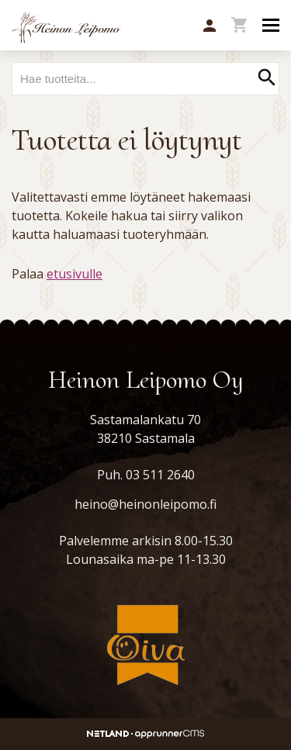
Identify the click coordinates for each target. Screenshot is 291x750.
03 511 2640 (160, 474)
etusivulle (74, 273)
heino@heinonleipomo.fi (145, 504)
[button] (209, 26)
